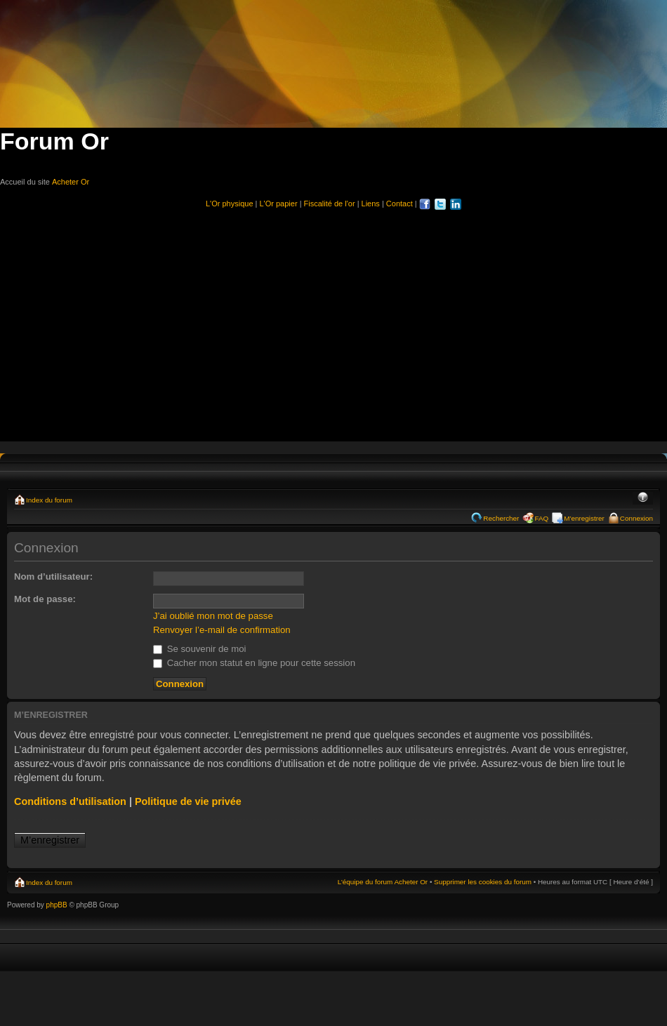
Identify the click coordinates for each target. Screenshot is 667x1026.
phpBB (56, 905)
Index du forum (49, 500)
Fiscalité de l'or (329, 203)
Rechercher (501, 518)
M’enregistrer (584, 518)
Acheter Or (70, 182)
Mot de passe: (45, 599)
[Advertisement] (333, 319)
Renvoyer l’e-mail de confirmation (222, 630)
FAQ (541, 518)
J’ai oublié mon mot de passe (213, 616)
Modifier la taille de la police (643, 498)
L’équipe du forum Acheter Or (383, 882)
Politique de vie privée (188, 801)
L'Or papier (279, 203)
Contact (399, 203)
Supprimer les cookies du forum (482, 882)
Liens (371, 203)
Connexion (636, 518)
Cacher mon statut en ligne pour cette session (254, 663)
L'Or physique (229, 203)
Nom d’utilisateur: (53, 576)
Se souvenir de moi (199, 649)
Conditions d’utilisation (70, 801)
